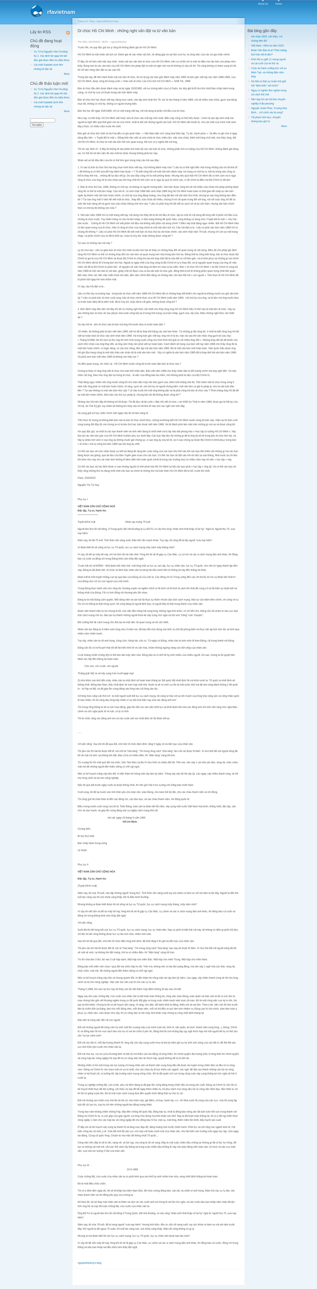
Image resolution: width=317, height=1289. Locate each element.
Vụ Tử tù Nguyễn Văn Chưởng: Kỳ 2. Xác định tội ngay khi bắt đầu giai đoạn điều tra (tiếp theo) (51, 55)
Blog (92, 21)
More (67, 73)
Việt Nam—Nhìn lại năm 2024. (267, 45)
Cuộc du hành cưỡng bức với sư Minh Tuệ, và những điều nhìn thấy (268, 72)
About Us (263, 3)
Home (278, 3)
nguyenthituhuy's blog (107, 21)
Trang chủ (83, 21)
